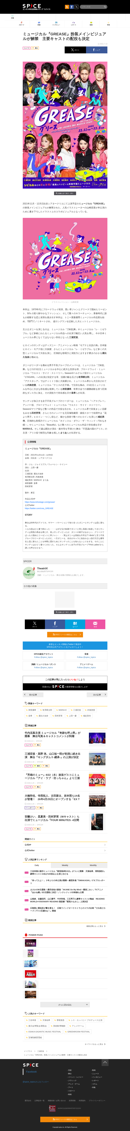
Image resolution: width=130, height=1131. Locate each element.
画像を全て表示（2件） (65, 193)
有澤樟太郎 (46, 710)
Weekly (65, 865)
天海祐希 (45, 1020)
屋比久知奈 (42, 716)
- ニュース (95, 1074)
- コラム (94, 1084)
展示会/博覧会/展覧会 (36, 1026)
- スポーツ (71, 1091)
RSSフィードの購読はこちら (67, 634)
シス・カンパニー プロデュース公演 (85, 1020)
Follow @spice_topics (43, 657)
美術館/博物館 (58, 1026)
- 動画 (93, 1070)
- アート (70, 1087)
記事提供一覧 (40, 1101)
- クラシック (72, 1080)
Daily (37, 865)
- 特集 (93, 1087)
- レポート (95, 1080)
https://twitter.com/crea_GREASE (39, 508)
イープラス (28, 1051)
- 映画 (69, 1094)
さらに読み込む (73, 1005)
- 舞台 (69, 1074)
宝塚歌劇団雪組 (34, 1037)
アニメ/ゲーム (76, 1026)
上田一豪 (72, 716)
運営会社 (28, 1101)
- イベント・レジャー (75, 1077)
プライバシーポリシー (97, 1101)
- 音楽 (69, 1070)
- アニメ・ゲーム (73, 1084)
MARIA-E (61, 710)
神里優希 (31, 710)
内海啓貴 (90, 710)
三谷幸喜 (31, 1020)
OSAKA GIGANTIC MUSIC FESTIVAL (43, 1032)
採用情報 (72, 1101)
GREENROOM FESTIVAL (77, 1032)
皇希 (29, 716)
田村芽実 (57, 716)
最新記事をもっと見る (95, 926)
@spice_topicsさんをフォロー (36, 1082)
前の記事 (30, 695)
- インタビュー (96, 1077)
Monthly (93, 865)
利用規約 (82, 1101)
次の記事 (99, 695)
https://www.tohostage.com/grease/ (40, 502)
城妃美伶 (86, 716)
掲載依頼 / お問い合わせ (57, 1101)
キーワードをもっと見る (95, 1044)
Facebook (31, 1071)
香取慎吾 (59, 1020)
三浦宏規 (76, 710)
